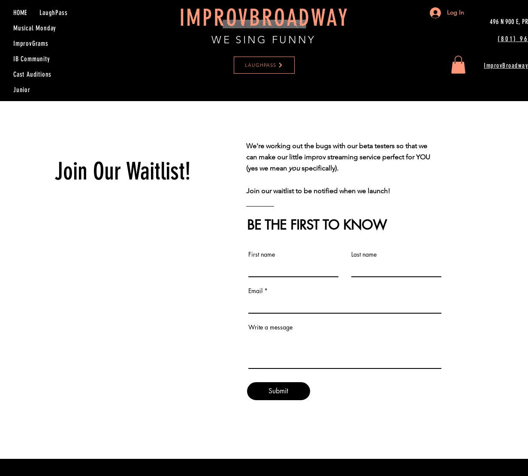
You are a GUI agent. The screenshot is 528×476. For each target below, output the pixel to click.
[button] (458, 65)
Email (255, 291)
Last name (364, 254)
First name (261, 254)
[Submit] (278, 391)
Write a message (270, 327)
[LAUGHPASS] (264, 65)
